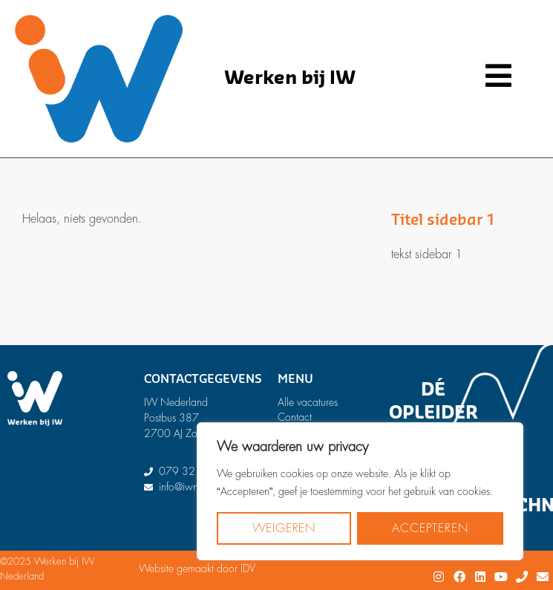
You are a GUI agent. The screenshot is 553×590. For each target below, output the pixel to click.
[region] (360, 491)
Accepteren (430, 528)
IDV (247, 568)
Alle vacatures (308, 402)
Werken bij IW (290, 78)
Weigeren (283, 528)
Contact (295, 417)
